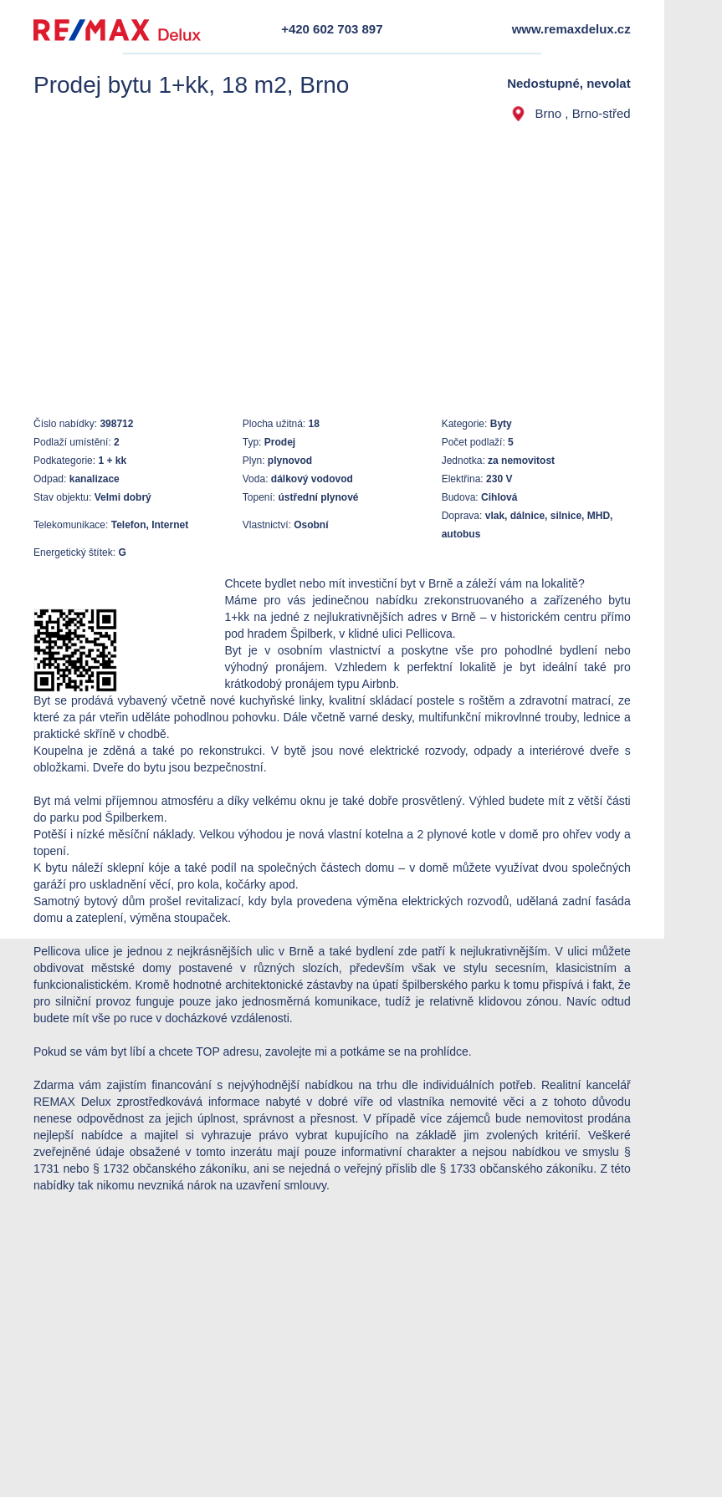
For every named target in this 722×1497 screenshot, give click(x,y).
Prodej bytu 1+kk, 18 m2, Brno (191, 85)
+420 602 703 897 (331, 29)
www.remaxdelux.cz (571, 29)
